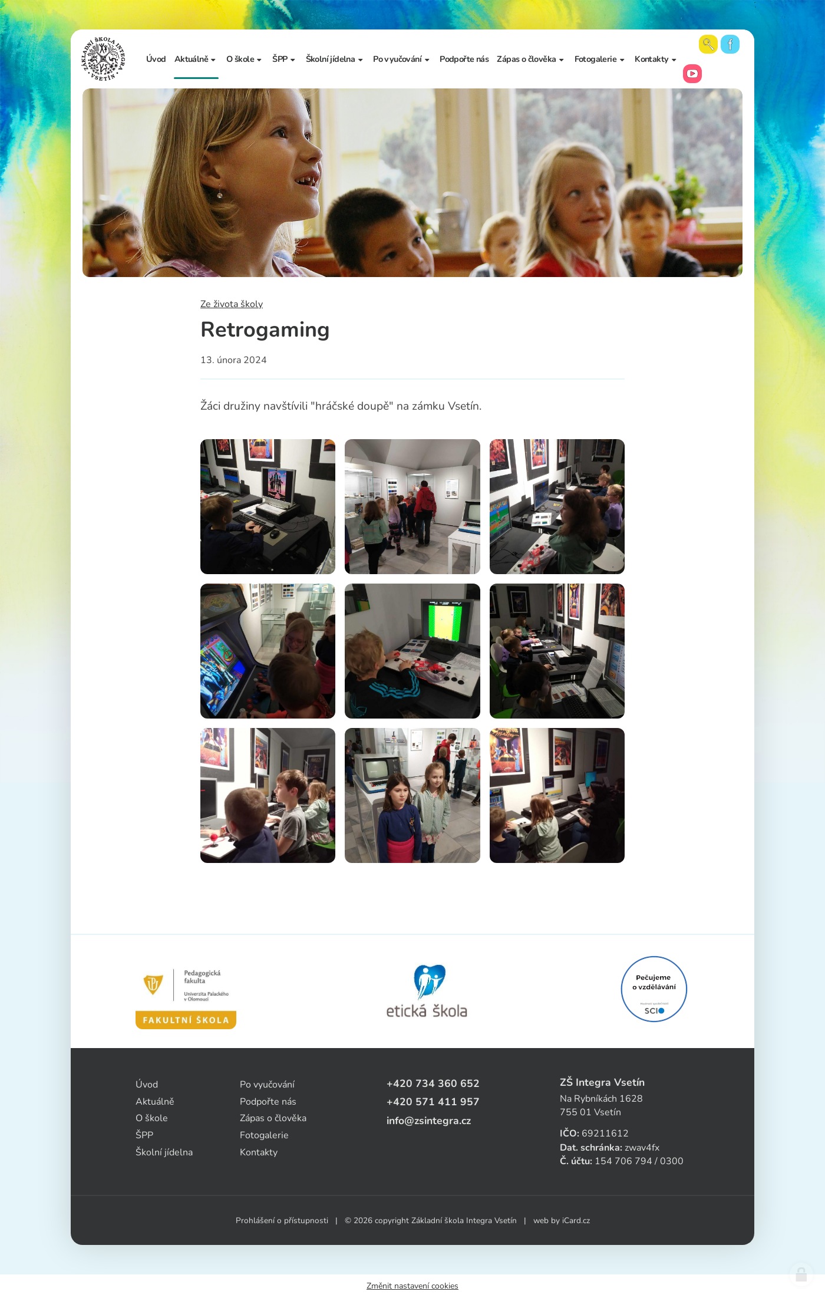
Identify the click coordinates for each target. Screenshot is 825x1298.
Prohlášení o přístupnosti (282, 1220)
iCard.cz (576, 1220)
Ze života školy (231, 304)
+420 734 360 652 (433, 1083)
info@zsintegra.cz (429, 1120)
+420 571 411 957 (433, 1102)
